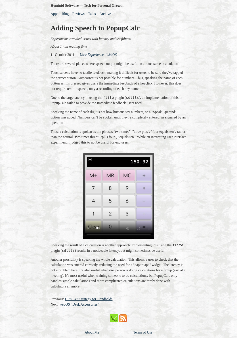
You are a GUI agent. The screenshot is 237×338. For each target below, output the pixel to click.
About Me (92, 332)
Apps (54, 14)
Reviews (78, 14)
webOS (111, 55)
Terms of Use (142, 332)
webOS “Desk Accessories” (79, 304)
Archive (105, 14)
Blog (65, 14)
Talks (92, 14)
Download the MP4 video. (118, 194)
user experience (92, 55)
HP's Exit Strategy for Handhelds (89, 299)
